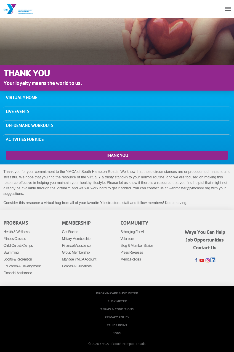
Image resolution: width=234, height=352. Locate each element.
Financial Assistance (17, 273)
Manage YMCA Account (79, 259)
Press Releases (131, 252)
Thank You (117, 155)
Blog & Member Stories (136, 245)
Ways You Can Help (205, 232)
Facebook (196, 260)
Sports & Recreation (17, 259)
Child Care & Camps (18, 245)
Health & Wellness (16, 232)
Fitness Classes (14, 239)
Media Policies (130, 259)
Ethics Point (117, 325)
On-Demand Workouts (29, 125)
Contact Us (204, 247)
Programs (15, 223)
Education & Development (21, 266)
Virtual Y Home (21, 97)
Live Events (17, 111)
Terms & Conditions (117, 309)
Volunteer (127, 239)
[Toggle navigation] (228, 9)
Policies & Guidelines (76, 266)
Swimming (11, 252)
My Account (217, 8)
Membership (76, 223)
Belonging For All (132, 232)
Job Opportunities (205, 239)
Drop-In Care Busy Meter (117, 293)
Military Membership (76, 239)
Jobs (117, 333)
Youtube (202, 260)
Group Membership (76, 252)
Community (134, 223)
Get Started (70, 232)
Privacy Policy (117, 317)
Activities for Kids (25, 139)
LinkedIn (213, 260)
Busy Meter (117, 301)
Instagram (207, 260)
